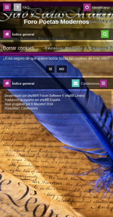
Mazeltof (40, 104)
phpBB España (50, 100)
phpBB (32, 95)
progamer (18, 104)
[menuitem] (21, 7)
